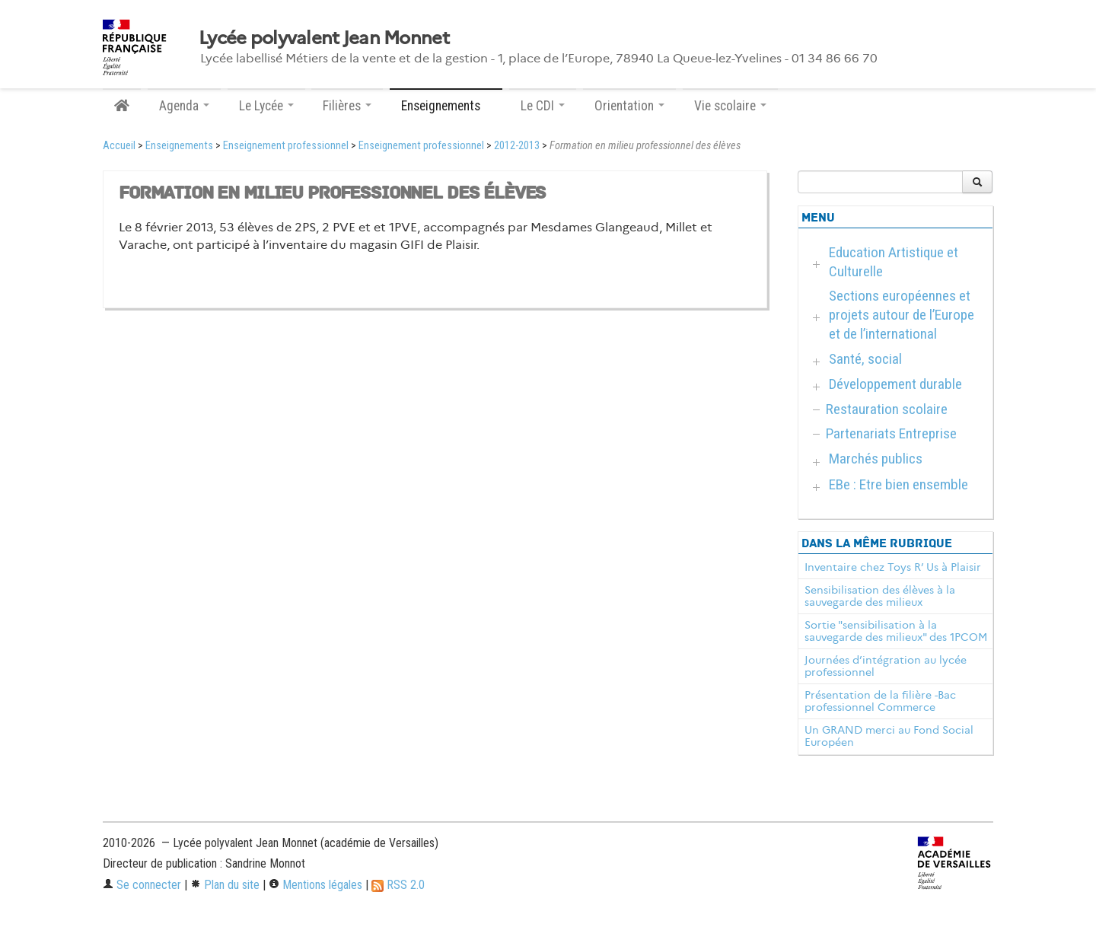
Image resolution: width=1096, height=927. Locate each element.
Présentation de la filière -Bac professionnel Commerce (880, 701)
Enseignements (179, 145)
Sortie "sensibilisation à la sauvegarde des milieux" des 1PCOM (895, 631)
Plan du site (225, 885)
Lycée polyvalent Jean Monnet (324, 38)
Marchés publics (875, 458)
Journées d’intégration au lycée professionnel (885, 666)
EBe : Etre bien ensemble (898, 484)
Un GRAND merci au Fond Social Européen (888, 736)
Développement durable (895, 384)
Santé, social (865, 359)
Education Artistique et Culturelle (893, 262)
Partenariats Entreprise (891, 433)
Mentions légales (315, 885)
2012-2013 (517, 145)
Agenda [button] (184, 105)
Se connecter (142, 885)
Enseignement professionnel (286, 145)
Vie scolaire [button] (730, 105)
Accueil (119, 145)
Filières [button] (347, 105)
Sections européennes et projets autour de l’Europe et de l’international (901, 314)
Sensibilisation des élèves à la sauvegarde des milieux (879, 596)
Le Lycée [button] (266, 105)
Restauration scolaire (887, 409)
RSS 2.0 (398, 885)
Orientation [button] (629, 105)
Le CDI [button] (543, 105)
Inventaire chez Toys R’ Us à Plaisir (892, 567)
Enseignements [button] (446, 105)
